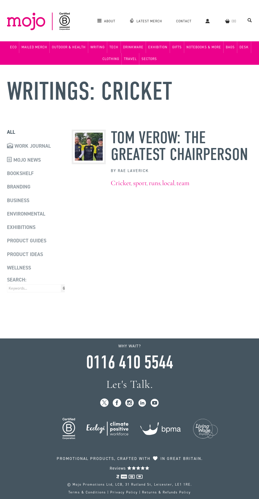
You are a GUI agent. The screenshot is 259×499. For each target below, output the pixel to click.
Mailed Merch (34, 47)
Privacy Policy (124, 492)
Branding (18, 186)
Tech (113, 47)
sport (140, 183)
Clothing (110, 59)
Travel (130, 59)
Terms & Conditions (87, 492)
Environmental (26, 214)
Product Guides (26, 240)
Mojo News (24, 160)
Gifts (177, 47)
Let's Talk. (129, 384)
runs (154, 183)
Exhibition (157, 47)
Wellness (19, 267)
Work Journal (29, 146)
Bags (230, 47)
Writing (97, 47)
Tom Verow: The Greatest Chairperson (179, 146)
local (168, 183)
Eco (13, 47)
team (183, 183)
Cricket (121, 183)
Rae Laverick (133, 170)
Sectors (149, 59)
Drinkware (133, 47)
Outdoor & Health (69, 47)
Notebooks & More (203, 47)
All (11, 132)
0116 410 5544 (129, 362)
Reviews (130, 468)
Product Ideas (25, 254)
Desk (244, 47)
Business (18, 200)
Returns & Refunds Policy (166, 492)
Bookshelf (20, 173)
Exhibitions (21, 227)
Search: (16, 279)
